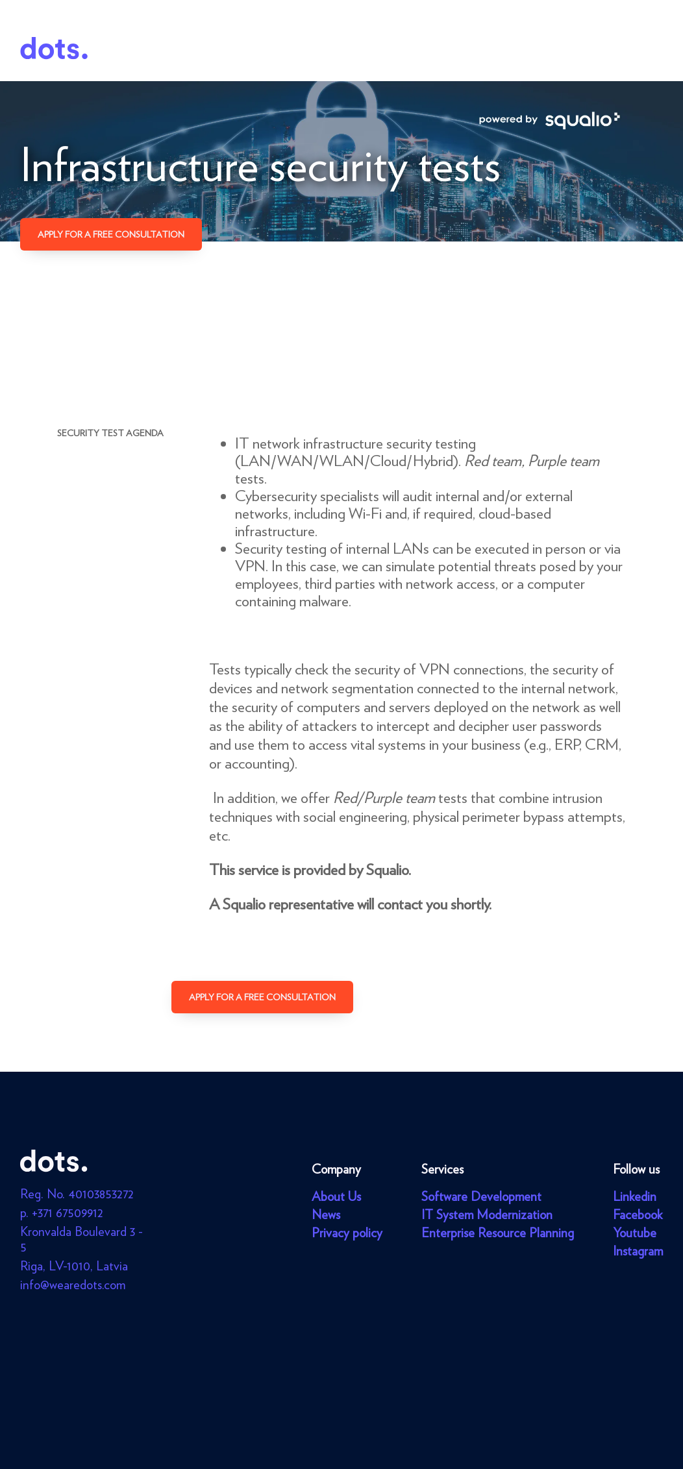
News (326, 1214)
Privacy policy (347, 1233)
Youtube (634, 1233)
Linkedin (634, 1196)
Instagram (638, 1251)
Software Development (481, 1196)
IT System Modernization (487, 1214)
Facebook (637, 1214)
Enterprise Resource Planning (497, 1233)
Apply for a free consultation (111, 234)
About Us (336, 1196)
